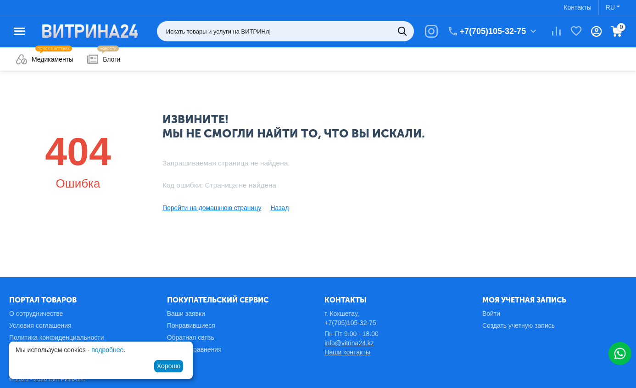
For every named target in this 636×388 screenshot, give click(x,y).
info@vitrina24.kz (349, 343)
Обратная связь (190, 337)
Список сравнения (194, 349)
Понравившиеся (191, 325)
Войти (491, 313)
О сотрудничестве (36, 313)
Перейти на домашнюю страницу (212, 207)
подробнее (107, 350)
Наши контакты (347, 352)
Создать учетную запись (518, 325)
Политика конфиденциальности (56, 337)
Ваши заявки (186, 313)
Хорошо (169, 366)
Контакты (577, 7)
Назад (279, 207)
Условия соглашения (40, 325)
